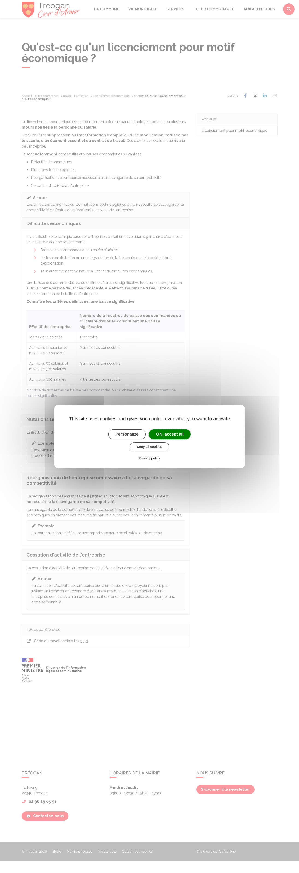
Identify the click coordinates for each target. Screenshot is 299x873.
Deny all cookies (149, 447)
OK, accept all (170, 434)
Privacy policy (149, 458)
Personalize (127, 434)
